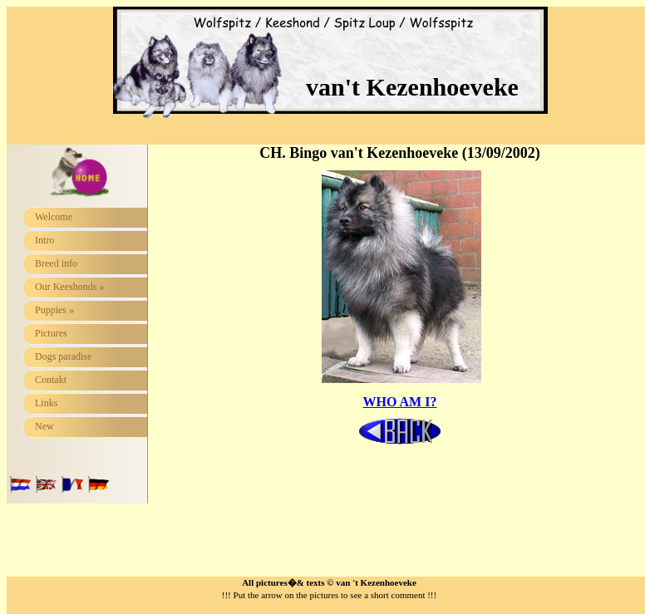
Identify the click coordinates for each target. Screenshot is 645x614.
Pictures (51, 333)
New (44, 426)
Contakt (50, 380)
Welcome (53, 217)
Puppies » (54, 310)
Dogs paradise (63, 356)
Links (46, 403)
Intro (44, 240)
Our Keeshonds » (69, 286)
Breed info (56, 263)
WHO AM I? (400, 402)
